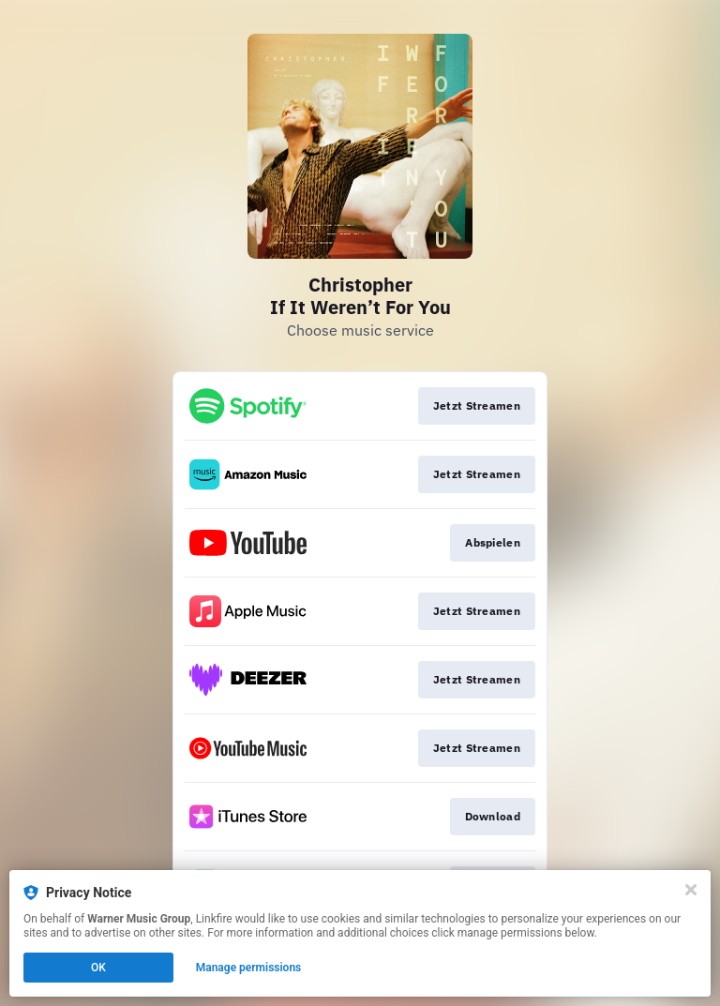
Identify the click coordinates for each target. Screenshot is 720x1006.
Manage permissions (249, 967)
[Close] (691, 890)
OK (98, 967)
